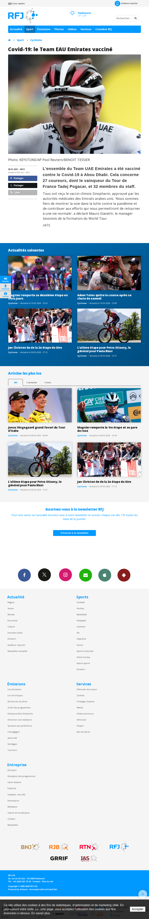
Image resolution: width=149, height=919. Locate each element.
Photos (59, 29)
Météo (80, 707)
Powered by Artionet (17, 889)
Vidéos (72, 29)
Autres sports (83, 663)
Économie (13, 620)
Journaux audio (15, 632)
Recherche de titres (17, 701)
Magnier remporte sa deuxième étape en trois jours (38, 297)
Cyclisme (36, 40)
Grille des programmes (19, 707)
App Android (123, 575)
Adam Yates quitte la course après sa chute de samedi (104, 297)
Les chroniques (15, 695)
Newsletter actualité (17, 651)
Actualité (16, 29)
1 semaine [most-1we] (31, 382)
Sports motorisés (85, 651)
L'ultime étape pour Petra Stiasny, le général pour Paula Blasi (104, 349)
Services (85, 29)
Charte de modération (19, 813)
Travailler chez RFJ (16, 794)
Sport (29, 29)
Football (81, 602)
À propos (12, 770)
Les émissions (14, 689)
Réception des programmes (21, 776)
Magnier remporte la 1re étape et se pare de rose (107, 429)
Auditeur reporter (16, 645)
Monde (11, 614)
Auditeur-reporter (126, 3)
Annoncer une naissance (20, 719)
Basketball (82, 614)
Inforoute (81, 719)
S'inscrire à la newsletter (74, 533)
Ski (78, 632)
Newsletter (13, 825)
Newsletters (85, 575)
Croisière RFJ (103, 29)
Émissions (44, 29)
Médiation (13, 806)
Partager (16, 178)
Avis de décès (83, 732)
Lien (15, 192)
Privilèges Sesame (85, 701)
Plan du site (47, 881)
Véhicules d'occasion (87, 689)
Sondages (12, 744)
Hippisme (81, 639)
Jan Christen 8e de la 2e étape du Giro (35, 348)
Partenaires (13, 800)
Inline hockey (83, 657)
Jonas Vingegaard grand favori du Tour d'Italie (36, 429)
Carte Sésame (14, 782)
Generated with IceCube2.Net (43, 889)
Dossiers (12, 639)
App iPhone (104, 575)
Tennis (80, 645)
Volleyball (81, 620)
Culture (11, 626)
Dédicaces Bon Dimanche (20, 713)
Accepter (137, 909)
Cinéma (80, 695)
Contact (11, 819)
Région (11, 602)
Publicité (12, 788)
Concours (12, 750)
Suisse (11, 608)
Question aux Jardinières (20, 726)
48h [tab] (15, 382)
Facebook (24, 575)
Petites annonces (85, 713)
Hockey (80, 608)
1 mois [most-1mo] (47, 382)
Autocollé (12, 738)
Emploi (80, 726)
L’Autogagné (14, 732)
